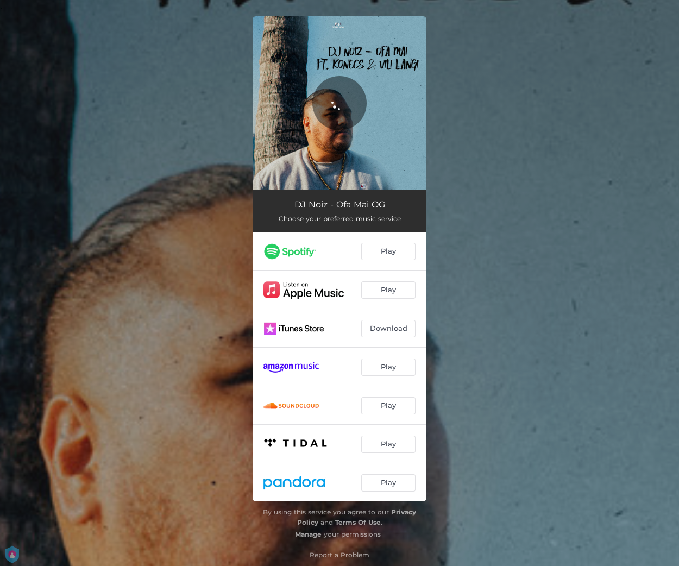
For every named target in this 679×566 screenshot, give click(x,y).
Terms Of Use (358, 522)
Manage (308, 534)
